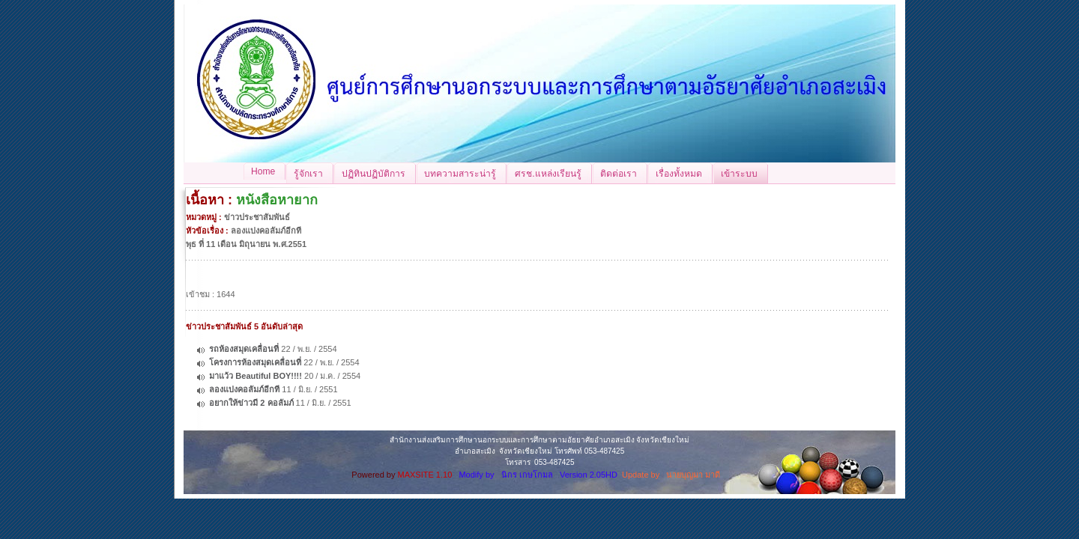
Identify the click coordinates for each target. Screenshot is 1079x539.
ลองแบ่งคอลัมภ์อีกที (244, 389)
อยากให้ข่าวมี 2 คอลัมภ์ (251, 402)
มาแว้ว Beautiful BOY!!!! (255, 375)
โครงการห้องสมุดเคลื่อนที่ (255, 362)
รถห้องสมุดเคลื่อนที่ (244, 348)
